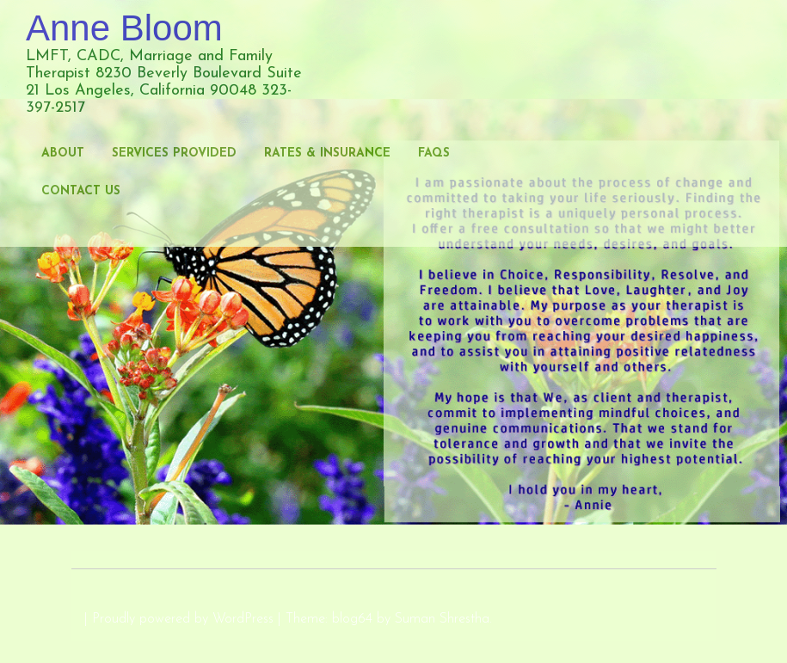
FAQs (434, 153)
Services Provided (174, 153)
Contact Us (80, 191)
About (62, 153)
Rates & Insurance (327, 153)
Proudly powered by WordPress (183, 619)
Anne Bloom (124, 28)
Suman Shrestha (442, 619)
